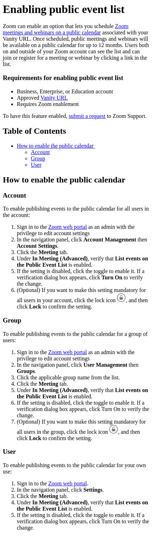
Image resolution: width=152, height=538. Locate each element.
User (36, 165)
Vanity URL (54, 98)
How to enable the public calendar (56, 146)
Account (40, 152)
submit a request (87, 116)
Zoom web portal (67, 227)
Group (38, 158)
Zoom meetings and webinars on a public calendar (66, 29)
